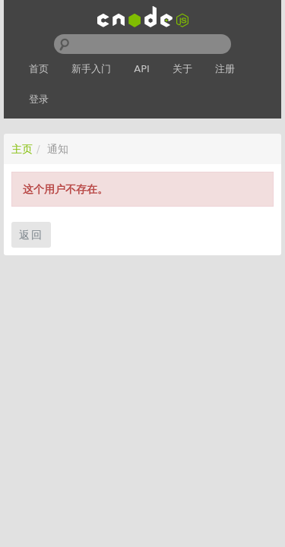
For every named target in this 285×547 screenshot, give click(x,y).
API (142, 68)
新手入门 (91, 68)
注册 (225, 68)
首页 (39, 68)
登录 (39, 99)
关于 (182, 68)
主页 (22, 149)
